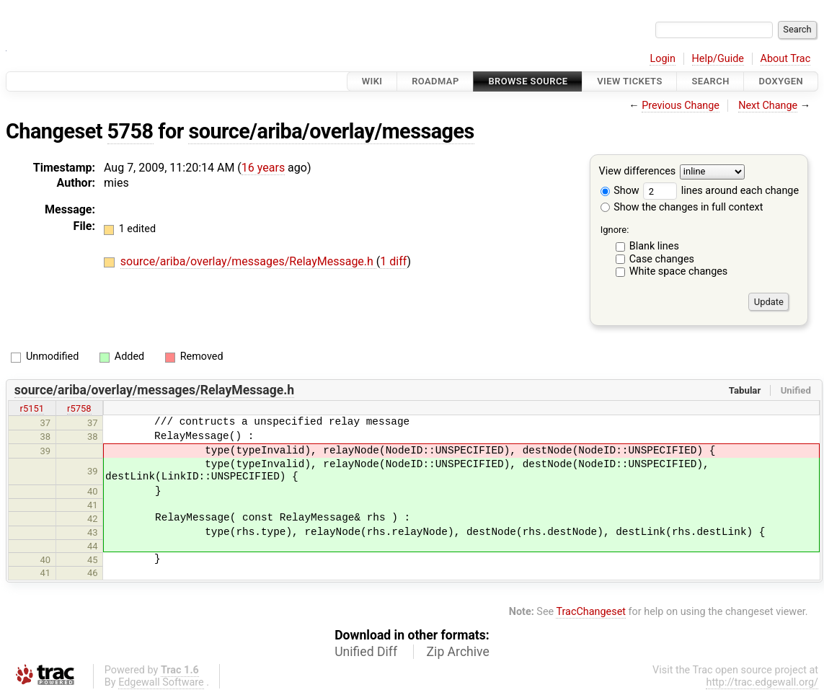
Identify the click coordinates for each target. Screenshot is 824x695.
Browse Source (527, 81)
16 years (263, 167)
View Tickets (629, 81)
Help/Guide (718, 59)
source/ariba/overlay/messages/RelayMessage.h (248, 261)
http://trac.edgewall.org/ (762, 682)
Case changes (661, 259)
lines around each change (721, 191)
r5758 (79, 408)
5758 (130, 131)
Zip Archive (458, 652)
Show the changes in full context (682, 207)
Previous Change (680, 105)
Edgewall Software (161, 682)
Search (710, 81)
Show (620, 191)
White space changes (678, 271)
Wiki (372, 81)
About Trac (786, 59)
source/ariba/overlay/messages (331, 131)
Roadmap (435, 81)
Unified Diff (366, 652)
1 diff (393, 261)
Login (662, 59)
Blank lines (654, 246)
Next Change (767, 105)
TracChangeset (591, 612)
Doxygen (780, 81)
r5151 (32, 408)
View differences (637, 172)
